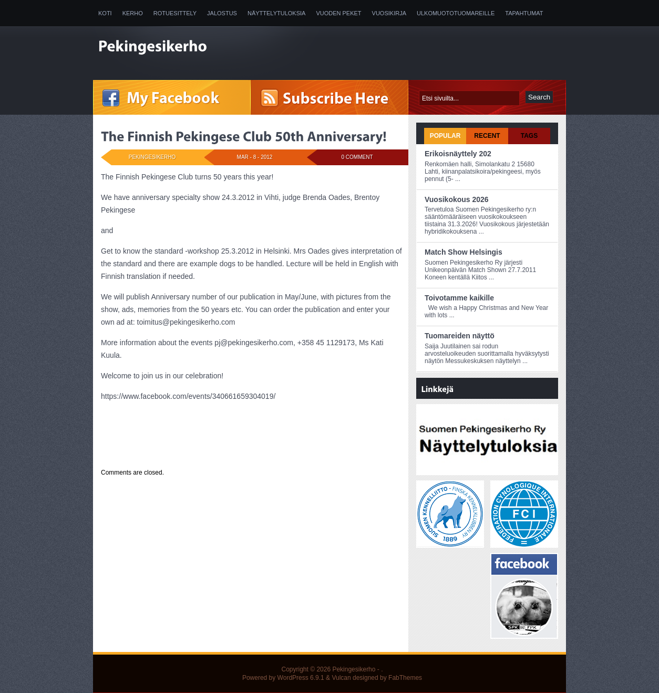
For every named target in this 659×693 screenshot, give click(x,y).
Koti (105, 13)
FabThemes (405, 677)
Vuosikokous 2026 (457, 199)
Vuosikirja (389, 13)
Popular (445, 135)
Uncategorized (165, 453)
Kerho (132, 13)
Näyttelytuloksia (276, 13)
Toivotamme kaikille (459, 298)
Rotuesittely (175, 13)
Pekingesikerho (353, 669)
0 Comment (357, 157)
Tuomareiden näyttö (460, 336)
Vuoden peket (338, 13)
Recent (487, 135)
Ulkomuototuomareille (456, 13)
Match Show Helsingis (463, 252)
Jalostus (222, 13)
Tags (529, 135)
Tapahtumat (524, 13)
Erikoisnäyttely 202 (458, 153)
